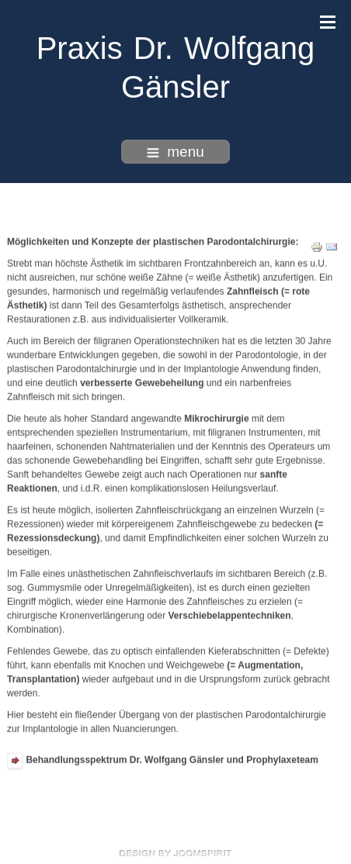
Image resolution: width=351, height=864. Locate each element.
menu (175, 151)
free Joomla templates (175, 853)
